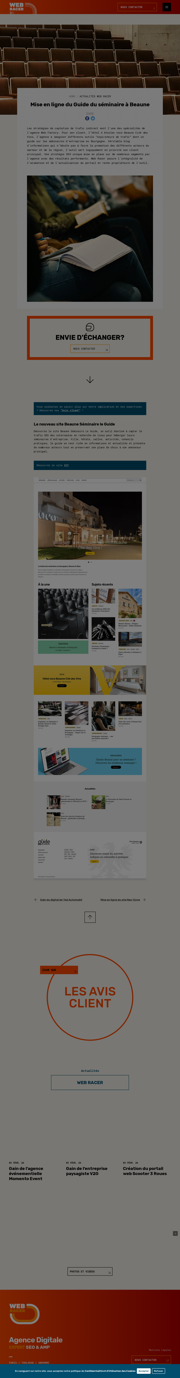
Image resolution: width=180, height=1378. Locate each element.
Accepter (144, 1371)
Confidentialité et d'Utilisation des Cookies (110, 1371)
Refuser (158, 1371)
